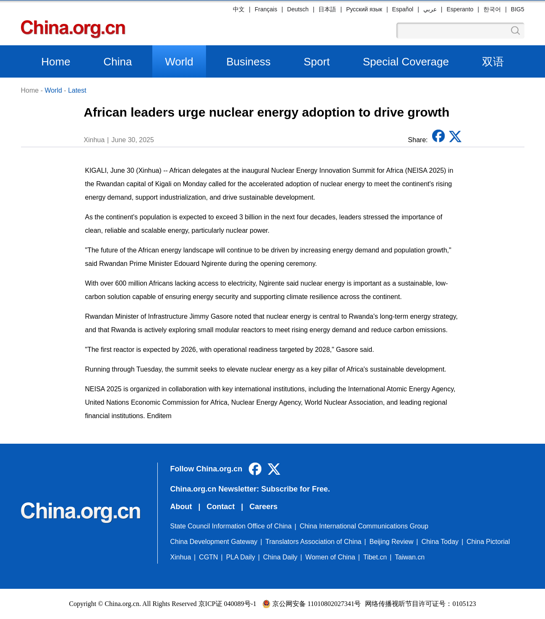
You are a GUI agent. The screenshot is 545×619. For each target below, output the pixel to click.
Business (248, 61)
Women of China (330, 557)
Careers (264, 506)
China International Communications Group (364, 526)
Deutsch (297, 9)
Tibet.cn (375, 557)
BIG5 (517, 9)
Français (266, 9)
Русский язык (364, 9)
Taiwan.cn (410, 557)
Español (403, 9)
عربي (430, 9)
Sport (317, 61)
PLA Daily (240, 557)
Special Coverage (406, 61)
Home (55, 61)
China (117, 61)
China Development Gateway (214, 541)
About (181, 506)
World (179, 61)
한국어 (492, 9)
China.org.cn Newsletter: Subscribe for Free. (250, 489)
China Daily (280, 557)
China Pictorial (488, 541)
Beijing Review (391, 541)
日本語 (327, 9)
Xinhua (180, 557)
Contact (221, 506)
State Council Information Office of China (231, 526)
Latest (77, 90)
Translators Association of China (314, 541)
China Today (440, 541)
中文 (239, 9)
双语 (493, 61)
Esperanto (459, 9)
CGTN (208, 557)
